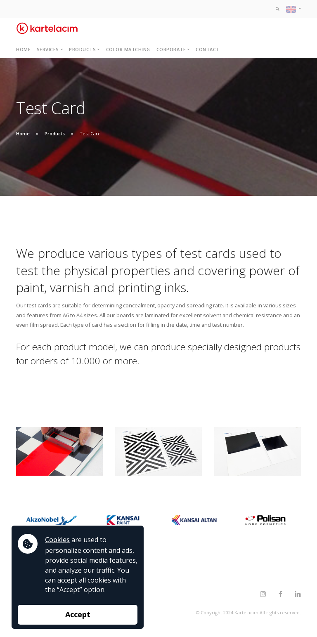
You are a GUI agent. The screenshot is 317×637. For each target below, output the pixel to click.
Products (55, 133)
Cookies (57, 539)
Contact (208, 49)
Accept (77, 614)
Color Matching (128, 49)
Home (23, 49)
